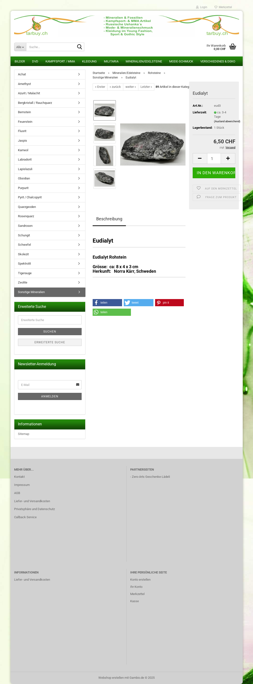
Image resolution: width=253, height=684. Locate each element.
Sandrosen (25, 226)
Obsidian (24, 178)
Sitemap (23, 434)
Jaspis (22, 140)
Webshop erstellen (111, 677)
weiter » (130, 87)
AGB (17, 493)
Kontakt (19, 476)
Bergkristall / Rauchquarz (35, 103)
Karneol (23, 150)
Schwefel (24, 244)
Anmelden (49, 396)
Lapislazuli (25, 169)
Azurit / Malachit (29, 93)
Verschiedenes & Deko (217, 61)
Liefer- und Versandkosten (32, 501)
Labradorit (25, 159)
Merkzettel (223, 7)
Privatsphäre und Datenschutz (34, 509)
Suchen (49, 331)
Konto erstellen (140, 579)
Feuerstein (25, 121)
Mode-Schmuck (181, 61)
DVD (35, 61)
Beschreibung (109, 218)
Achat (22, 74)
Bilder (20, 61)
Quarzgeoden (27, 207)
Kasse (134, 601)
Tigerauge (25, 273)
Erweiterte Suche (49, 342)
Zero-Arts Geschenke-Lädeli (151, 476)
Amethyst (24, 84)
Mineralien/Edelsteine (144, 61)
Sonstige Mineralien (31, 292)
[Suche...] (20, 47)
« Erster (100, 87)
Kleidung (89, 61)
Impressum (22, 485)
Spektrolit (24, 263)
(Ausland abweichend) (227, 121)
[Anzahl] (214, 158)
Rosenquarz (26, 216)
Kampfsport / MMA (60, 61)
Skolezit (23, 254)
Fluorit (22, 131)
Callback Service (25, 517)
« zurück (115, 87)
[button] (200, 158)
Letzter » (146, 87)
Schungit (24, 235)
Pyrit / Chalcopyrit (30, 197)
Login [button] (201, 7)
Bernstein (24, 112)
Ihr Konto (136, 587)
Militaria (111, 61)
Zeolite (22, 282)
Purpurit (23, 188)
